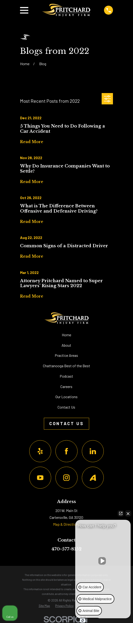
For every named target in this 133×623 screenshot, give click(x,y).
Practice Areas (66, 355)
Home (66, 335)
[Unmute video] (103, 561)
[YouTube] (40, 478)
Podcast (66, 376)
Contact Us (66, 407)
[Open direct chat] (120, 513)
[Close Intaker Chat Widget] (128, 513)
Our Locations (66, 396)
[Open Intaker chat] (82, 620)
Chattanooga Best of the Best (66, 365)
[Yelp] (40, 451)
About (66, 345)
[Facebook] (66, 451)
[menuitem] (44, 605)
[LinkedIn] (93, 451)
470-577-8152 (66, 549)
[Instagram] (66, 478)
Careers (66, 386)
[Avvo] (93, 478)
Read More (31, 142)
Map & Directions (66, 524)
